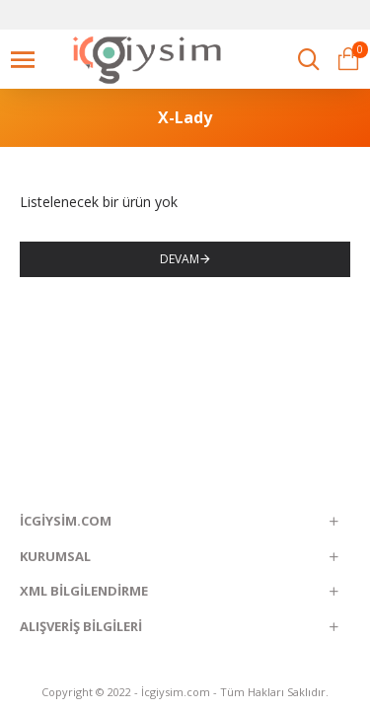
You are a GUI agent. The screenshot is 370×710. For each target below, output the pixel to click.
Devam (179, 258)
